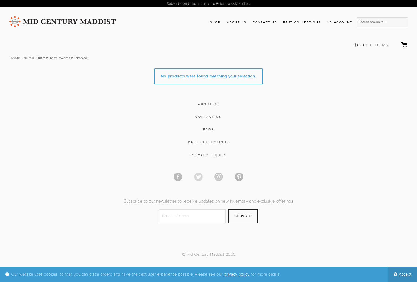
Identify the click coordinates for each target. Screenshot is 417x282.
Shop (215, 22)
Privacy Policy (208, 155)
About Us (237, 22)
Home (14, 58)
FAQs (208, 129)
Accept (405, 274)
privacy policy (237, 274)
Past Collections (302, 22)
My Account (339, 22)
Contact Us (265, 22)
